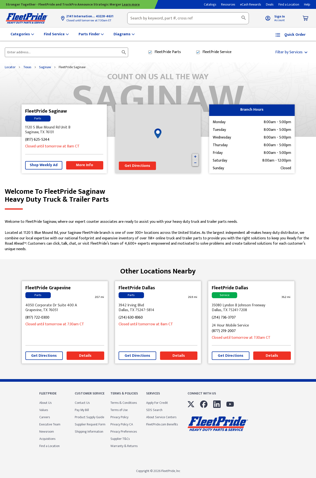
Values (43, 410)
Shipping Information (89, 431)
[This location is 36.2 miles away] (286, 297)
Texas (27, 67)
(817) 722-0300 (37, 318)
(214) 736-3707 (224, 318)
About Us (45, 402)
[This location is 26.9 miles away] (193, 297)
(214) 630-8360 (131, 318)
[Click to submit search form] (124, 52)
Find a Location (49, 446)
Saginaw (45, 67)
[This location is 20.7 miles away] (99, 297)
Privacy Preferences (123, 431)
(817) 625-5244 (37, 140)
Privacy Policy (119, 417)
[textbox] (188, 18)
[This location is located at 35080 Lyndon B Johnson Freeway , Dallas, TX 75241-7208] (251, 308)
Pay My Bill (82, 410)
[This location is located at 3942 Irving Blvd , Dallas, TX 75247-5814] (158, 308)
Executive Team (49, 424)
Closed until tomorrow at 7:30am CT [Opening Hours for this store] (54, 324)
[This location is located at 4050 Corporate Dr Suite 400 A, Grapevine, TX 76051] (64, 308)
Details (85, 355)
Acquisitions (47, 439)
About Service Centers (161, 417)
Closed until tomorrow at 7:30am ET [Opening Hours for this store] (88, 20)
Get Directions (137, 166)
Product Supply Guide (89, 417)
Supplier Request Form (90, 424)
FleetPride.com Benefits (162, 424)
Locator (10, 67)
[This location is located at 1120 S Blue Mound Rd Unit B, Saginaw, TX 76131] (64, 130)
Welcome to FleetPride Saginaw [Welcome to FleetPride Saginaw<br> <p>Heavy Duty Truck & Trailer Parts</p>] (158, 196)
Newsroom (46, 431)
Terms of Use (119, 410)
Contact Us (82, 402)
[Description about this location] (158, 235)
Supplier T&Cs (120, 439)
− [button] (195, 163)
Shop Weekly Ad (43, 165)
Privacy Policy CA (121, 424)
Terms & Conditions (123, 402)
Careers (44, 417)
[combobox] (188, 18)
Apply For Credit (157, 402)
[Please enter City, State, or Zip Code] (63, 52)
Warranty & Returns (124, 446)
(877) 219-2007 (224, 331)
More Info (84, 165)
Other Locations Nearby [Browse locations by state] (158, 269)
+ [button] (195, 157)
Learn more (131, 4)
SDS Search (154, 410)
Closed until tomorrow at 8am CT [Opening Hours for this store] (52, 146)
